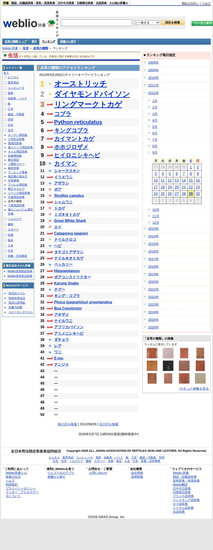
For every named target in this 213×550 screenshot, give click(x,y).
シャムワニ (63, 202)
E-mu (58, 358)
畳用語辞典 (15, 143)
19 (170, 187)
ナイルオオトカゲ (69, 258)
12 (170, 180)
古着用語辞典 (16, 197)
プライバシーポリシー (21, 488)
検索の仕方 (13, 476)
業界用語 (13, 82)
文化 (10, 125)
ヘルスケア (15, 219)
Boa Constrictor (68, 308)
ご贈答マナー (16, 164)
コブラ (62, 114)
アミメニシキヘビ (69, 333)
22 (191, 187)
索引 (34, 41)
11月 (155, 216)
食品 (10, 240)
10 (156, 180)
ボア (58, 189)
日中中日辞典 (66, 3)
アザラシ (61, 183)
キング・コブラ (67, 296)
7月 (154, 139)
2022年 (153, 297)
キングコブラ (71, 130)
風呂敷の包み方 (17, 176)
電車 (10, 93)
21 (184, 187)
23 (198, 187)
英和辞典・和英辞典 (186, 480)
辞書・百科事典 (17, 256)
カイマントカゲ (74, 138)
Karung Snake (66, 283)
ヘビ (58, 246)
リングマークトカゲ (88, 104)
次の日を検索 (108, 424)
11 (163, 180)
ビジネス (13, 77)
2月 (154, 107)
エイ (58, 227)
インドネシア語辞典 (186, 500)
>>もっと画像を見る (194, 388)
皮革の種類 (40, 48)
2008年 (153, 62)
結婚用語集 (15, 155)
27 (177, 194)
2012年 (153, 93)
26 (170, 194)
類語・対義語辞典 (22, 3)
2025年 (153, 320)
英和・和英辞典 (45, 3)
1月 (154, 101)
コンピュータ (16, 87)
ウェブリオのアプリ (61, 473)
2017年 (153, 259)
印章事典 (13, 180)
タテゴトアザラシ (69, 252)
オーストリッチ (80, 84)
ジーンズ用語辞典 (19, 193)
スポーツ (13, 229)
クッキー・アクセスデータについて (22, 494)
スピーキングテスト (20, 312)
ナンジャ (61, 364)
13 (177, 180)
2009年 (153, 70)
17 (156, 187)
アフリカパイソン (69, 327)
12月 (155, 223)
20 (177, 187)
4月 (154, 120)
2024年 (153, 312)
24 (156, 194)
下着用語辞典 (16, 205)
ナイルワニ (63, 321)
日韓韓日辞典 (85, 3)
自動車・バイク (17, 98)
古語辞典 (101, 3)
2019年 (153, 274)
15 (191, 180)
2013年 (153, 228)
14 (184, 180)
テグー (59, 289)
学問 (10, 119)
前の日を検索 (67, 424)
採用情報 (137, 476)
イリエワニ (63, 177)
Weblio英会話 (16, 298)
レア (58, 346)
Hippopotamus (67, 271)
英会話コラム (16, 293)
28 (184, 194)
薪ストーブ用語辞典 (20, 147)
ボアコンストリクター (72, 277)
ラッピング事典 (17, 172)
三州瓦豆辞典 (16, 139)
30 (198, 194)
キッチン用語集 (17, 135)
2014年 (153, 236)
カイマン (65, 163)
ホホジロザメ (71, 147)
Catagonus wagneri (71, 233)
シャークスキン (67, 171)
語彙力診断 (15, 307)
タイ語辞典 (180, 504)
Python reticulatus (78, 122)
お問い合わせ (98, 473)
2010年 (153, 78)
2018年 (153, 266)
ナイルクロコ (65, 240)
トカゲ (59, 208)
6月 (154, 133)
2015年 (153, 244)
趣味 (10, 224)
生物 (10, 234)
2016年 (153, 251)
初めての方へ (190, 3)
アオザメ (61, 315)
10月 (155, 210)
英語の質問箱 (16, 302)
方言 (10, 250)
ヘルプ (206, 3)
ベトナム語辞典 (183, 508)
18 (163, 187)
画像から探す (68, 41)
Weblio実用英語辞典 (19, 276)
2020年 (153, 282)
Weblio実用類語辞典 (19, 271)
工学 (10, 109)
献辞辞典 (13, 168)
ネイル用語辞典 (17, 151)
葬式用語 (13, 159)
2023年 (153, 304)
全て (6, 73)
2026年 (153, 327)
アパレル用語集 (17, 184)
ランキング (48, 41)
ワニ (58, 352)
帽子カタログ (16, 188)
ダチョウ (61, 340)
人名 (10, 245)
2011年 (153, 85)
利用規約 (12, 484)
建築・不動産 (16, 114)
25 (163, 194)
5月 (154, 127)
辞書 (6, 3)
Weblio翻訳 (180, 484)
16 (198, 180)
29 (191, 194)
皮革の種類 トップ (16, 41)
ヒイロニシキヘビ (77, 155)
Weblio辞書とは (16, 473)
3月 (154, 114)
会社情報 (137, 473)
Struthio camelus (69, 196)
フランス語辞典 (183, 496)
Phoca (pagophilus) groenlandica (83, 302)
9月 (154, 152)
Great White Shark (70, 221)
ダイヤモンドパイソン (92, 94)
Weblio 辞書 (10, 48)
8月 (154, 146)
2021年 (153, 289)
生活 (26, 48)
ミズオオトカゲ (67, 214)
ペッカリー (63, 264)
